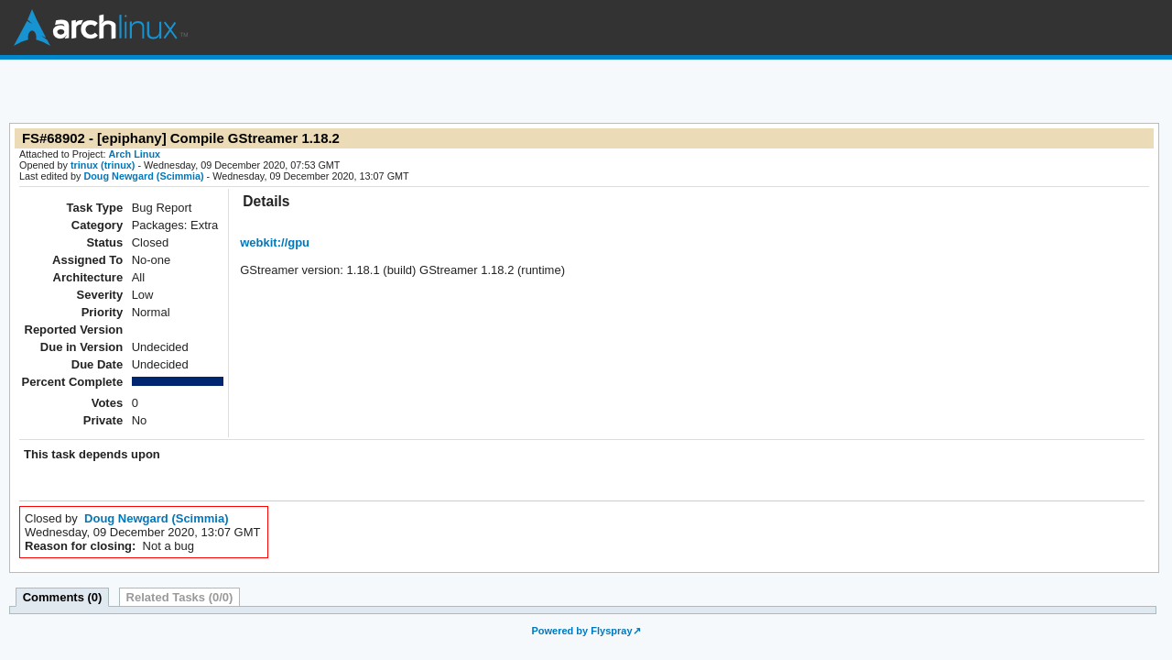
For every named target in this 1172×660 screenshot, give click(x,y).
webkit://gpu (274, 242)
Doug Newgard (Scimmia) (143, 176)
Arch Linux (101, 27)
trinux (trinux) (103, 165)
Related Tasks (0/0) (179, 597)
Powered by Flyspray (581, 630)
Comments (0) (63, 597)
